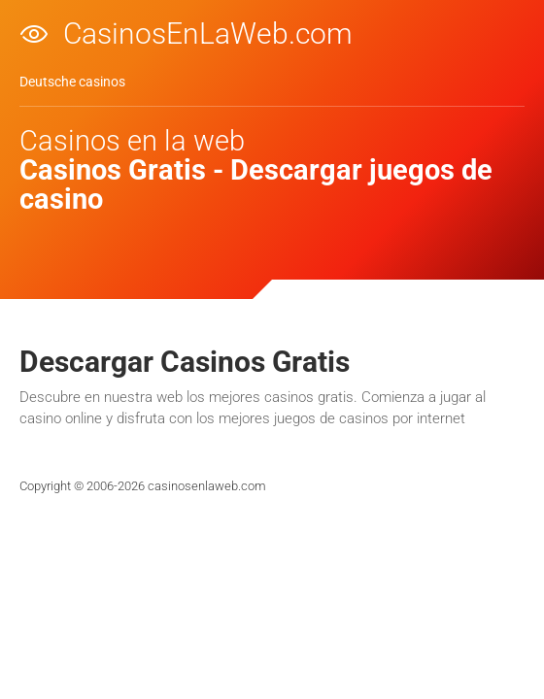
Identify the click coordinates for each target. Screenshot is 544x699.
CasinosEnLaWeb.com (208, 33)
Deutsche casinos (72, 81)
